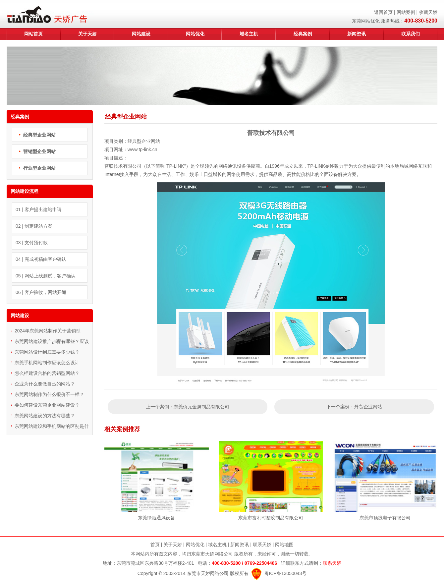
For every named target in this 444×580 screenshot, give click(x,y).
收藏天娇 (428, 12)
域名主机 (249, 33)
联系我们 (410, 33)
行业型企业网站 (39, 168)
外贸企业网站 (368, 406)
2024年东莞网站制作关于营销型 (48, 330)
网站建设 (141, 33)
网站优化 (195, 33)
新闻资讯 (356, 33)
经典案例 (303, 33)
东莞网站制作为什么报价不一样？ (49, 394)
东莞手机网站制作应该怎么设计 (47, 362)
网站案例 (406, 12)
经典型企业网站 (39, 135)
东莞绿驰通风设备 (156, 517)
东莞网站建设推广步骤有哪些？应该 (52, 341)
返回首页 (383, 12)
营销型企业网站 (39, 151)
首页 (155, 544)
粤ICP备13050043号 (285, 573)
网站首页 (33, 33)
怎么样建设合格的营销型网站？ (47, 373)
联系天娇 (262, 544)
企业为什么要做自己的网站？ (45, 383)
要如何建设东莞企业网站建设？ (47, 405)
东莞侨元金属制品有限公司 (201, 406)
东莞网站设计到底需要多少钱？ (47, 352)
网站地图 (284, 544)
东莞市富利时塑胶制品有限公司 (270, 517)
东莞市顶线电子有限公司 (385, 517)
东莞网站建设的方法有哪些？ (45, 415)
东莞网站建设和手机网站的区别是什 (52, 426)
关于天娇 (87, 33)
